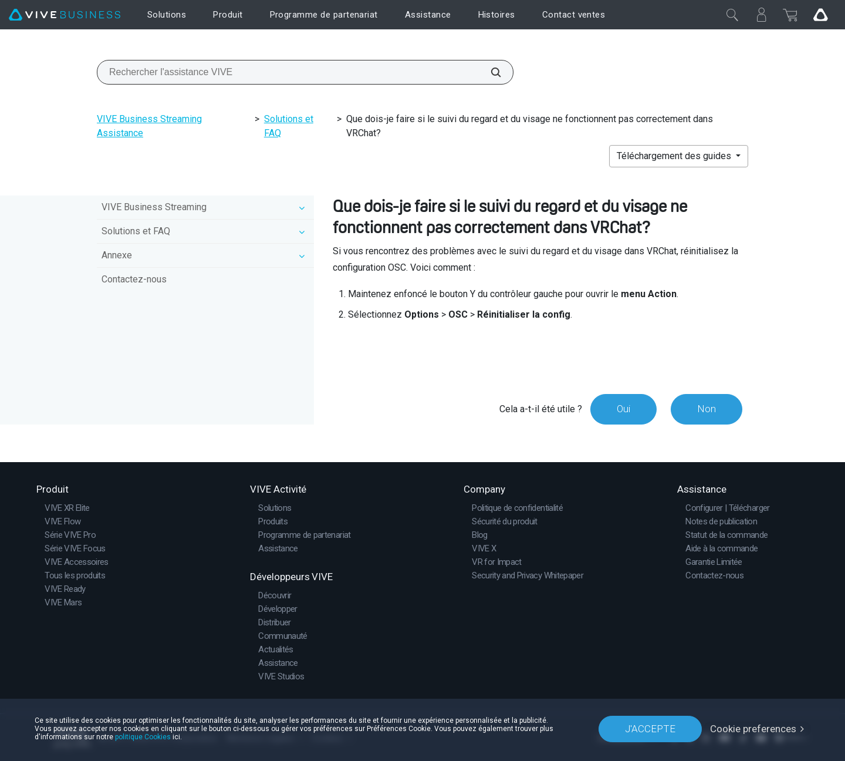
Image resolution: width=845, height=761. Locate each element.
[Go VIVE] (820, 14)
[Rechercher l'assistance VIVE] (489, 72)
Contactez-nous (134, 279)
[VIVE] (64, 15)
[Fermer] (732, 14)
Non (706, 409)
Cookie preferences (753, 729)
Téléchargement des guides (675, 155)
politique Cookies (143, 737)
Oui (623, 409)
